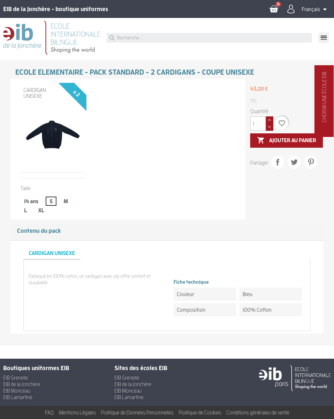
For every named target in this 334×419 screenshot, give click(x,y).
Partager (277, 162)
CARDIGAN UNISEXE (34, 93)
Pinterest (310, 162)
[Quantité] (258, 123)
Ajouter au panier (286, 140)
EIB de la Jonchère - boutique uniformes (55, 9)
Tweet (294, 162)
